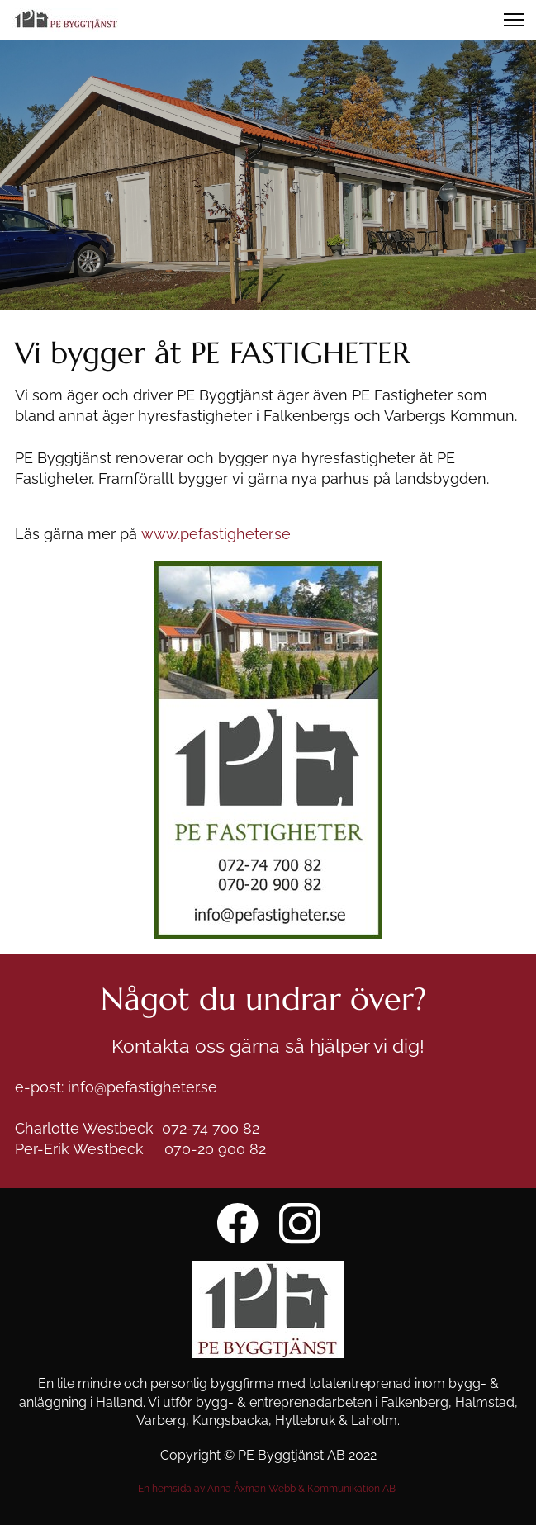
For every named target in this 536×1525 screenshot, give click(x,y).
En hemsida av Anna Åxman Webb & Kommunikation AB (268, 1488)
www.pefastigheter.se (216, 533)
